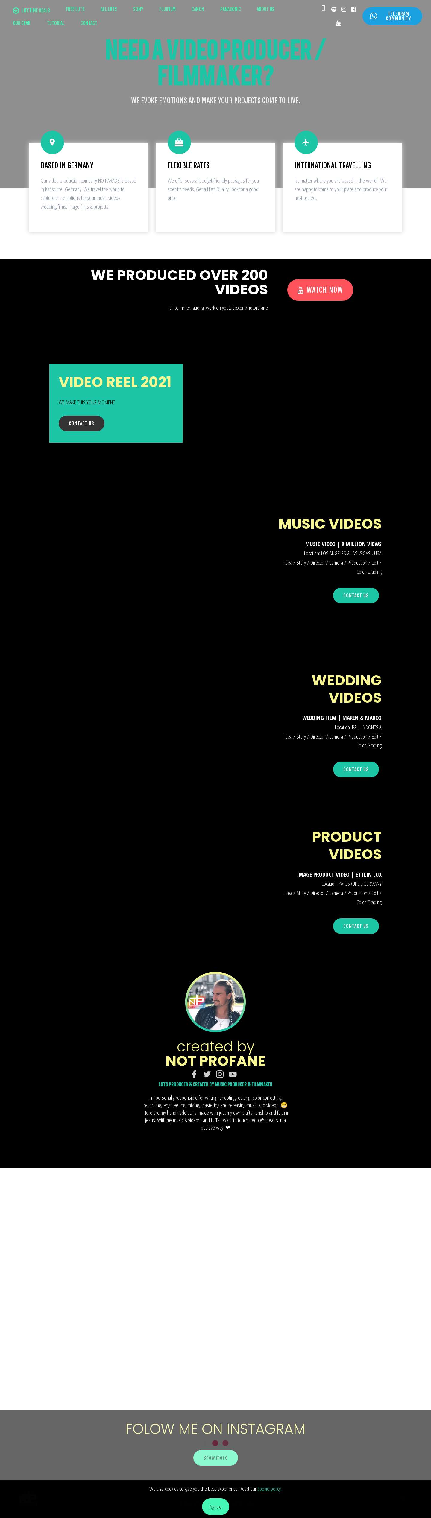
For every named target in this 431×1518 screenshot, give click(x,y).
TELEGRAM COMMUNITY (390, 16)
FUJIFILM (167, 9)
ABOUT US (265, 9)
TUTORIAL (55, 23)
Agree (216, 1506)
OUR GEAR (21, 23)
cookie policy (269, 1488)
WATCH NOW (320, 290)
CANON (198, 9)
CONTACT (89, 23)
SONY (138, 9)
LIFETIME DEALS (31, 10)
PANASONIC (230, 9)
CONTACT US (81, 423)
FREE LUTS (75, 9)
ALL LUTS (109, 9)
